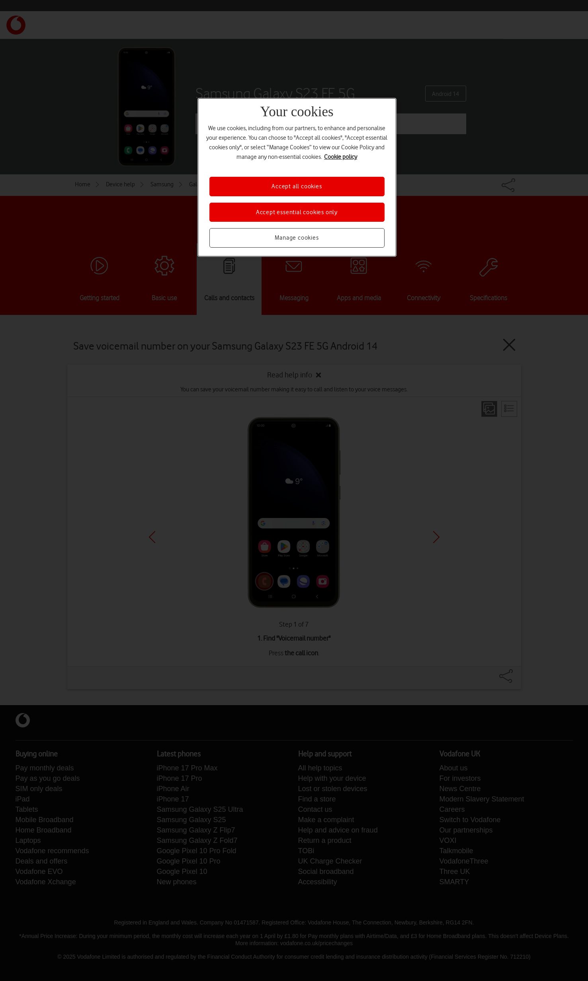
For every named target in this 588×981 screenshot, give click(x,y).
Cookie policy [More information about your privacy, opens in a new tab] (340, 156)
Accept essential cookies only (297, 212)
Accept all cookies (297, 186)
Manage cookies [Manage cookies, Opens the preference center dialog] (296, 237)
